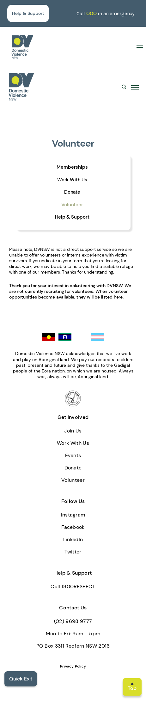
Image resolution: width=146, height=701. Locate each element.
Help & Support (28, 13)
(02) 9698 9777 (73, 621)
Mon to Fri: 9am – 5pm (73, 633)
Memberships (72, 167)
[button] (137, 47)
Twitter (72, 551)
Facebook (73, 527)
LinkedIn (73, 539)
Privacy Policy (73, 666)
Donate (72, 192)
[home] (22, 47)
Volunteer (72, 205)
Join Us (73, 430)
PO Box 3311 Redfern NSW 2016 (73, 646)
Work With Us (72, 180)
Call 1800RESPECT (73, 586)
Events (73, 455)
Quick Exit (20, 678)
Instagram (73, 514)
